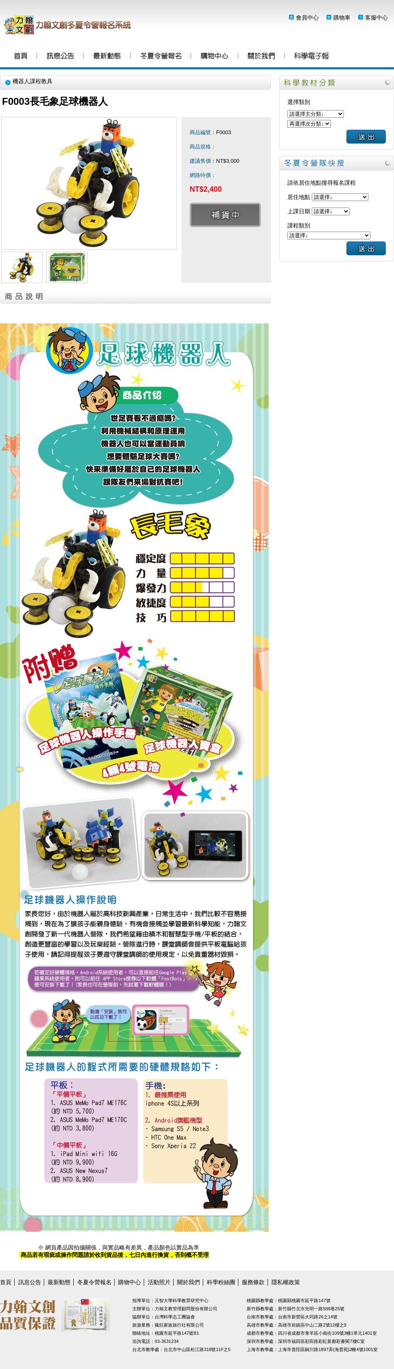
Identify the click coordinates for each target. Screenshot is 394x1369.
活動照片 (159, 1282)
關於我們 (261, 57)
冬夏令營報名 (161, 57)
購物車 (341, 17)
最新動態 (107, 57)
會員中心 (307, 17)
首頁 (20, 57)
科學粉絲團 (311, 57)
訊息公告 (60, 57)
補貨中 (225, 215)
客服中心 (376, 17)
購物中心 (214, 57)
